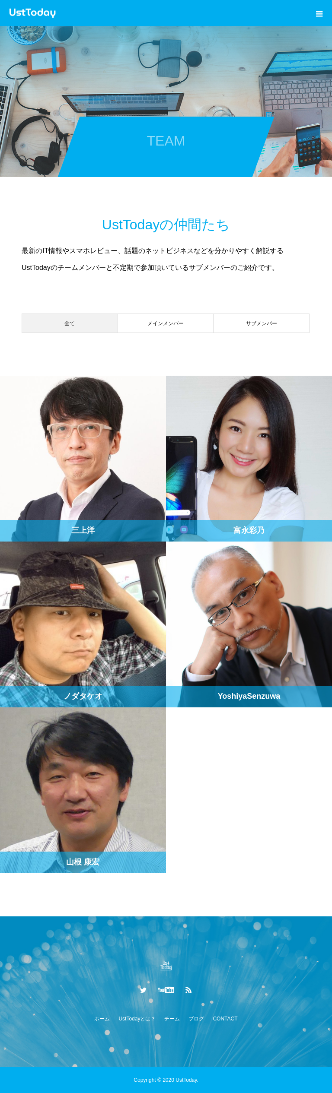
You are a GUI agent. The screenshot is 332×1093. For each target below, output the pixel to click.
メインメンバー (165, 323)
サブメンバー (261, 323)
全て (69, 323)
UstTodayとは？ (137, 1019)
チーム (172, 1019)
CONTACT (225, 1019)
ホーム (102, 1019)
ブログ (196, 1019)
